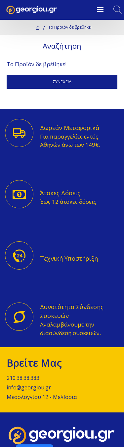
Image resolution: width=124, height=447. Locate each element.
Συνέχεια (62, 82)
